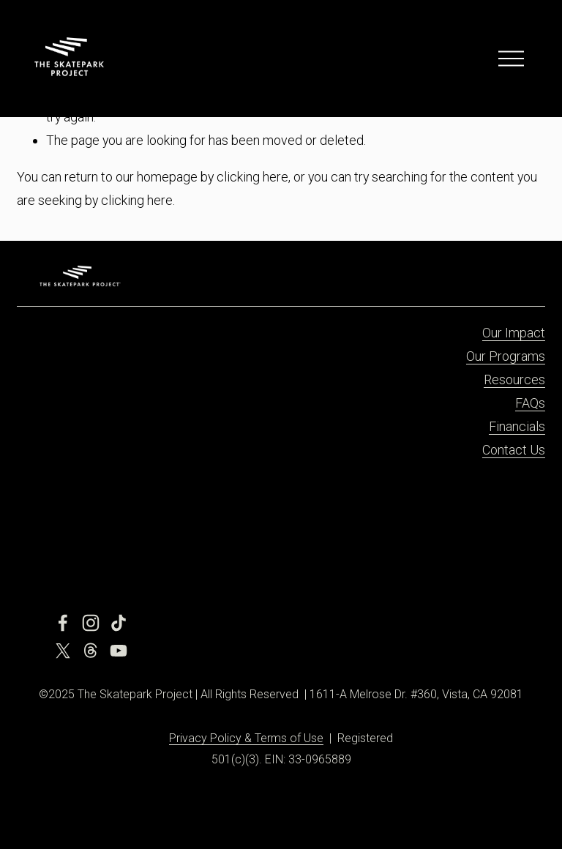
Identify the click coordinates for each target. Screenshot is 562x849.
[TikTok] (118, 623)
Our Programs (505, 356)
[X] (63, 650)
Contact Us (513, 449)
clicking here (252, 176)
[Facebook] (63, 623)
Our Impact (513, 332)
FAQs (530, 403)
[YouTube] (118, 650)
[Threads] (91, 650)
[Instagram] (91, 623)
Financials (517, 426)
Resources (514, 379)
